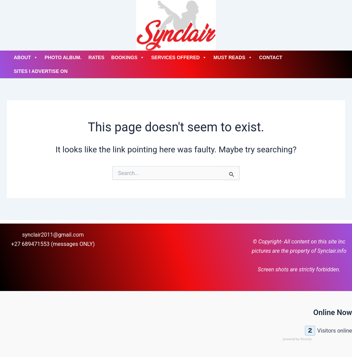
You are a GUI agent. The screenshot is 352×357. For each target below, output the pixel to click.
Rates (96, 57)
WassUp (306, 339)
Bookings (127, 57)
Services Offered (179, 57)
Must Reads (232, 57)
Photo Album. (63, 57)
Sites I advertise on (41, 71)
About (26, 57)
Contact (270, 57)
